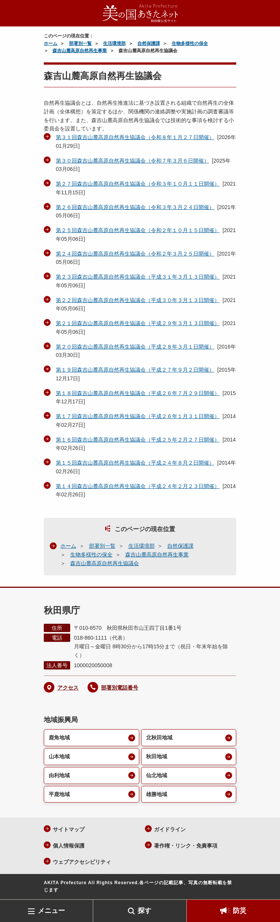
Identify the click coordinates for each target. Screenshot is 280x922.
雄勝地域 (156, 794)
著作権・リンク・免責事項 (185, 846)
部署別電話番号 (119, 688)
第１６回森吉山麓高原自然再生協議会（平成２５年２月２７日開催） (138, 440)
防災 (239, 910)
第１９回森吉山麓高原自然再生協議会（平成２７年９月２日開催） (135, 370)
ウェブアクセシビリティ (82, 862)
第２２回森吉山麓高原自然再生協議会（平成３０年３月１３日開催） (138, 300)
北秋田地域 (159, 738)
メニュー (51, 910)
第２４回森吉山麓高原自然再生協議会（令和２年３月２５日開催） (135, 254)
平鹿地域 (59, 794)
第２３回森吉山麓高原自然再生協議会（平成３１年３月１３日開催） (138, 277)
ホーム (50, 43)
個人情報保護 (69, 846)
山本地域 (59, 756)
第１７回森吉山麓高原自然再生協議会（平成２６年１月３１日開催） (138, 416)
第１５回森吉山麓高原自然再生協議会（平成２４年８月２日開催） (135, 463)
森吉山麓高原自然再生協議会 (104, 563)
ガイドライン (170, 829)
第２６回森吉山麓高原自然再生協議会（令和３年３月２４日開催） (135, 207)
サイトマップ (69, 829)
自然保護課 (148, 43)
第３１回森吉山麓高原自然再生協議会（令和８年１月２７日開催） (135, 137)
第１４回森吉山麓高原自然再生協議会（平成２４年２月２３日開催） (138, 486)
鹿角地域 (59, 738)
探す (144, 910)
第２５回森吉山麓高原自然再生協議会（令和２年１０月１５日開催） (138, 230)
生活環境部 (114, 43)
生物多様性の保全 (190, 43)
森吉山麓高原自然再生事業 (79, 50)
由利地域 (59, 775)
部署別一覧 (80, 43)
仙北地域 (156, 775)
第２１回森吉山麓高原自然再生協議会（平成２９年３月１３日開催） (138, 323)
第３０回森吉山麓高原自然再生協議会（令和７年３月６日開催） (132, 161)
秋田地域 (156, 756)
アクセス (67, 688)
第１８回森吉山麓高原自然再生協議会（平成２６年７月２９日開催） (138, 393)
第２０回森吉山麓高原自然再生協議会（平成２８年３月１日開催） (135, 347)
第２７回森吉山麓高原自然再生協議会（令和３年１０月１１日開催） (138, 184)
